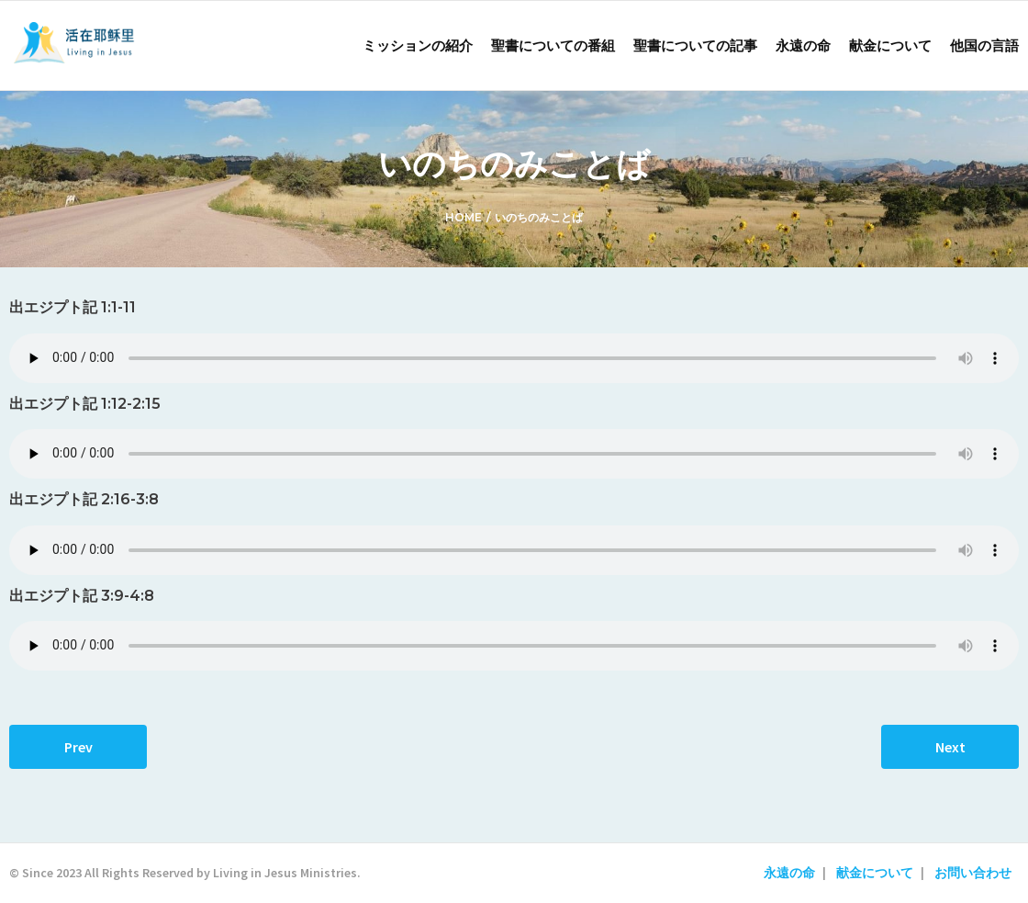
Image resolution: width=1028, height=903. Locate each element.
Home (463, 217)
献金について (874, 872)
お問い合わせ (972, 872)
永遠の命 (789, 872)
